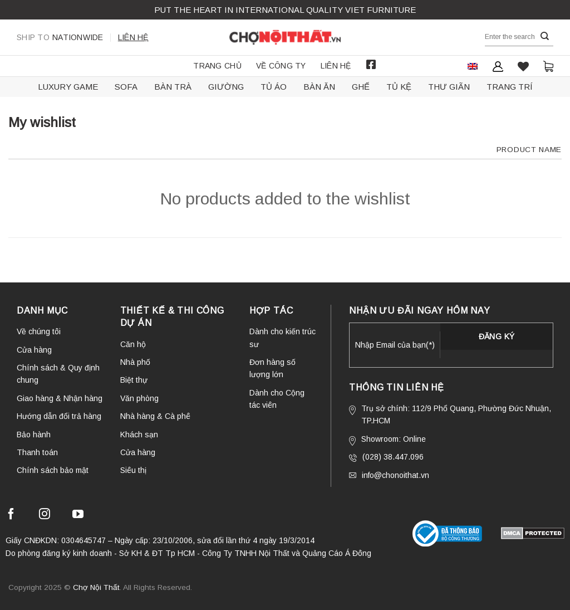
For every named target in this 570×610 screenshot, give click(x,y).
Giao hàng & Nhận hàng (59, 398)
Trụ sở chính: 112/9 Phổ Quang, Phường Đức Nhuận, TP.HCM (450, 414)
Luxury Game (68, 86)
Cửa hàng (34, 349)
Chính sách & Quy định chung (58, 373)
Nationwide (60, 37)
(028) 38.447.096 (386, 457)
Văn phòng (139, 398)
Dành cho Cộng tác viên (276, 398)
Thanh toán (37, 452)
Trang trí (510, 86)
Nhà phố (135, 362)
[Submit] (545, 36)
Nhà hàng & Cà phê (155, 416)
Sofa (126, 86)
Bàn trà (172, 86)
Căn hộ (133, 344)
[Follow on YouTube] (77, 515)
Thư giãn (449, 86)
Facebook (371, 64)
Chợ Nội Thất (96, 587)
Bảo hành (34, 434)
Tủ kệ (398, 86)
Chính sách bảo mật (53, 470)
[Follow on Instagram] (44, 515)
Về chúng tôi (39, 331)
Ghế (361, 86)
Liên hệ (133, 37)
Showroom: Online (387, 440)
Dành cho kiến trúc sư (282, 337)
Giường (226, 86)
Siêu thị (133, 470)
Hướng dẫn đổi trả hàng (59, 416)
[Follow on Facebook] (11, 515)
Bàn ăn (319, 86)
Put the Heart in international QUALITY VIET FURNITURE (285, 9)
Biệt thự (134, 379)
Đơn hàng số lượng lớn (272, 368)
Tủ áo (274, 86)
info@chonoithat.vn (389, 475)
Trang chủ (217, 65)
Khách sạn (139, 434)
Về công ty (281, 65)
